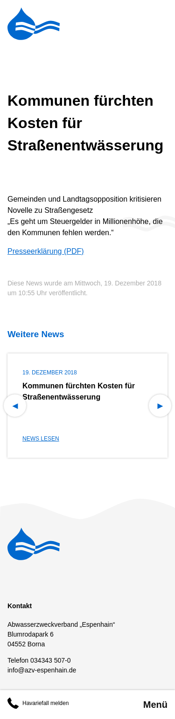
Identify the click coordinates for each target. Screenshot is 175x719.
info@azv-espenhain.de (41, 670)
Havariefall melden (38, 703)
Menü (155, 704)
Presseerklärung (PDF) (45, 251)
